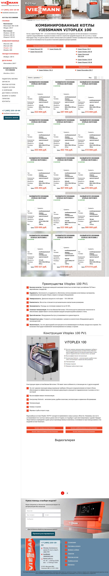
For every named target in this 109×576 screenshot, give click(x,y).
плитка (95, 77)
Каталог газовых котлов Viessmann (45, 428)
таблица (102, 77)
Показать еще (64, 275)
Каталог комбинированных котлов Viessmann (84, 428)
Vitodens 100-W (8, 33)
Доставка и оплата (10, 93)
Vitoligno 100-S (8, 57)
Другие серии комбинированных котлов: (45, 46)
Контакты (6, 101)
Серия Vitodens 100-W (85, 59)
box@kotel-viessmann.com (10, 12)
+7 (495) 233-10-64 (10, 10)
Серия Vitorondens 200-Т (85, 70)
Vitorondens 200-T (9, 63)
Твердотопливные (10, 54)
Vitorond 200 (7, 46)
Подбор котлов (8, 87)
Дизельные (7, 60)
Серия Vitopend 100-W (85, 62)
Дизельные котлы (84, 67)
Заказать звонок (11, 117)
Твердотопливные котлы (45, 67)
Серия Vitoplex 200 (55, 49)
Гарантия (6, 98)
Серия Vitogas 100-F (84, 49)
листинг (99, 77)
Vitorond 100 (7, 44)
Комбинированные (10, 41)
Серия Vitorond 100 (36, 49)
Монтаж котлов (8, 84)
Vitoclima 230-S (8, 73)
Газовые (6, 21)
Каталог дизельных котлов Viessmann (84, 431)
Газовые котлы (84, 46)
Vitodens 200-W (8, 35)
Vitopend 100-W (9, 37)
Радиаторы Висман (10, 79)
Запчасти (6, 81)
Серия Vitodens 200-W (85, 52)
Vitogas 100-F (8, 28)
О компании (7, 90)
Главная (30, 20)
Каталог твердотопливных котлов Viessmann (45, 431)
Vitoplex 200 (7, 50)
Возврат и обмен (9, 96)
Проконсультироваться (43, 534)
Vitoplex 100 (7, 48)
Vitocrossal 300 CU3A (10, 26)
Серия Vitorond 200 (36, 52)
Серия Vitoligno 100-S (46, 70)
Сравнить (40, 94)
